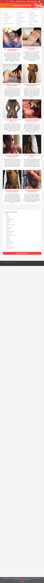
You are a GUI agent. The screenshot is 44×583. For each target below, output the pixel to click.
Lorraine (19, 25)
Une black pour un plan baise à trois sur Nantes (12, 85)
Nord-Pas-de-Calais (34, 15)
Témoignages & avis (20, 1)
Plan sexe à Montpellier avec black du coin (12, 49)
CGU (8, 262)
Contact (4, 262)
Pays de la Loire (33, 17)
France (6, 214)
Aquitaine (6, 13)
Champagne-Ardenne (9, 23)
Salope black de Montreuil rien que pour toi (31, 191)
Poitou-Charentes (33, 20)
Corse (6, 25)
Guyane (18, 15)
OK (22, 581)
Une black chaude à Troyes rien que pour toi (32, 85)
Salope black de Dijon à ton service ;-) (12, 120)
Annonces (12, 1)
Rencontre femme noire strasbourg (32, 48)
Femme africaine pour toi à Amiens (32, 155)
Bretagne (6, 20)
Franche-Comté (20, 12)
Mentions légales (13, 262)
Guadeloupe (19, 13)
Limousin (19, 23)
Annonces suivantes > (22, 208)
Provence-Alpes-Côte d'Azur (12, 247)
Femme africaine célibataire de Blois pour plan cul (32, 120)
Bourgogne (7, 18)
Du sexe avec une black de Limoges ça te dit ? (12, 155)
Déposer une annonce (32, 1)
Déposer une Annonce (22, 253)
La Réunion (19, 20)
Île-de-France (19, 18)
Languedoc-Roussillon (21, 21)
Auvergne (7, 15)
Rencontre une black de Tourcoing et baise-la (12, 191)
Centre (6, 21)
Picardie (31, 18)
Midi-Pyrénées (33, 13)
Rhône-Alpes (32, 25)
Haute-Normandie (21, 17)
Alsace (6, 12)
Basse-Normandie (8, 17)
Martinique (32, 12)
